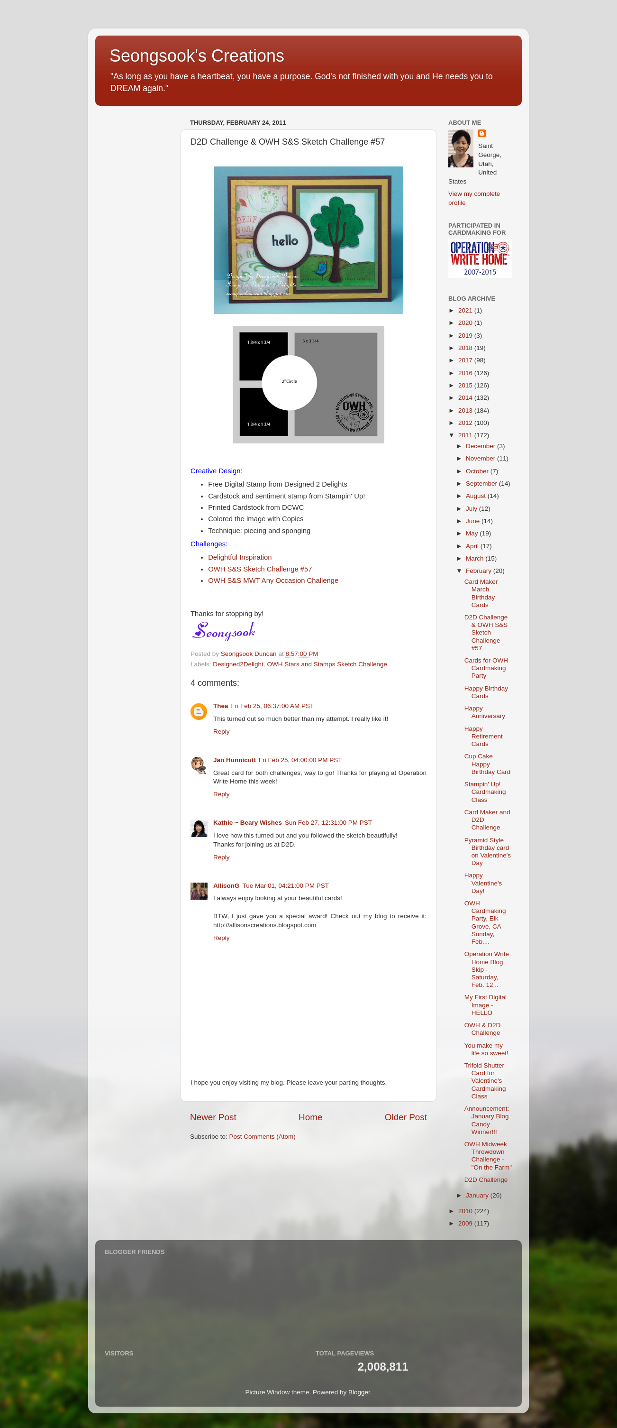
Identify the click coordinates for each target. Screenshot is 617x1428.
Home (310, 1117)
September (482, 483)
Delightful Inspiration (240, 557)
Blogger (359, 1392)
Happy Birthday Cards (486, 692)
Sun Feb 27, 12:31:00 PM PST (328, 822)
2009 (466, 1223)
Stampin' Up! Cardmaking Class (485, 792)
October (478, 471)
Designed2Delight (238, 664)
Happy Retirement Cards (483, 736)
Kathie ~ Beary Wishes (247, 822)
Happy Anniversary (484, 712)
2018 (466, 347)
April (473, 546)
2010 (466, 1211)
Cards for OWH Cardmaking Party (486, 668)
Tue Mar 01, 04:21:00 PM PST (286, 885)
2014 (466, 397)
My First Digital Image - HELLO (485, 1005)
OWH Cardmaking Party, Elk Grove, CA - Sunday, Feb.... (485, 922)
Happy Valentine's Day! (483, 883)
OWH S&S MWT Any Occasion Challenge (273, 580)
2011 (466, 435)
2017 (466, 360)
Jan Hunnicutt (234, 760)
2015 (466, 385)
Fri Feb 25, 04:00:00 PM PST (300, 760)
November (481, 458)
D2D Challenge (486, 1179)
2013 (466, 410)
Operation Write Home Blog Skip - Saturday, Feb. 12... (486, 969)
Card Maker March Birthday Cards (481, 593)
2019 (466, 335)
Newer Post (213, 1117)
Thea (220, 705)
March (475, 558)
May (473, 533)
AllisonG (226, 885)
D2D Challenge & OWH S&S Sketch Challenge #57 (486, 633)
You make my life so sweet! (486, 1049)
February (479, 570)
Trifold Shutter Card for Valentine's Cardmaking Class (485, 1081)
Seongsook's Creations (196, 55)
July (472, 508)
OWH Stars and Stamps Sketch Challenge (327, 664)
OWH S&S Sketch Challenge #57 (260, 569)
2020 (466, 322)
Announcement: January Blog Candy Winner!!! (486, 1120)
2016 (466, 373)
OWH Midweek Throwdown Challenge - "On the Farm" (488, 1156)
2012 (466, 422)
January (478, 1195)
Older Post (406, 1117)
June (473, 521)
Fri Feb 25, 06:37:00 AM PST (272, 705)
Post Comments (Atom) (262, 1136)
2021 (466, 310)
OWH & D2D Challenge (482, 1029)
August (477, 495)
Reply (221, 731)
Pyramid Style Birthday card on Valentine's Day (487, 852)
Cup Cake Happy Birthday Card (487, 764)
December (481, 446)
